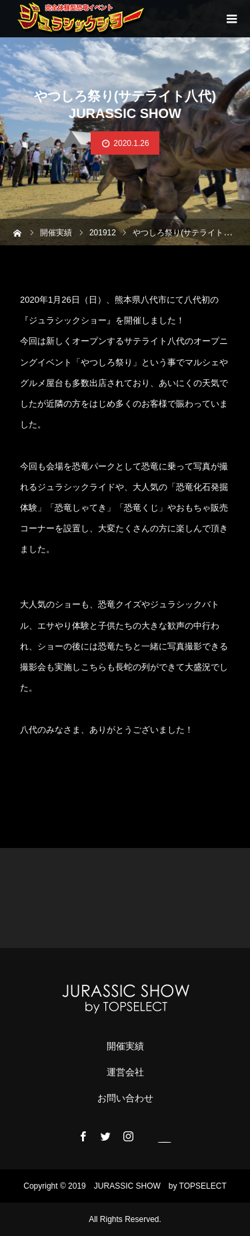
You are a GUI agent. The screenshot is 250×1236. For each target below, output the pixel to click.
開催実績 (125, 1046)
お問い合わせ (125, 1098)
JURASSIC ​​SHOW (127, 1186)
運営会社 (125, 1072)
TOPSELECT (203, 1186)
